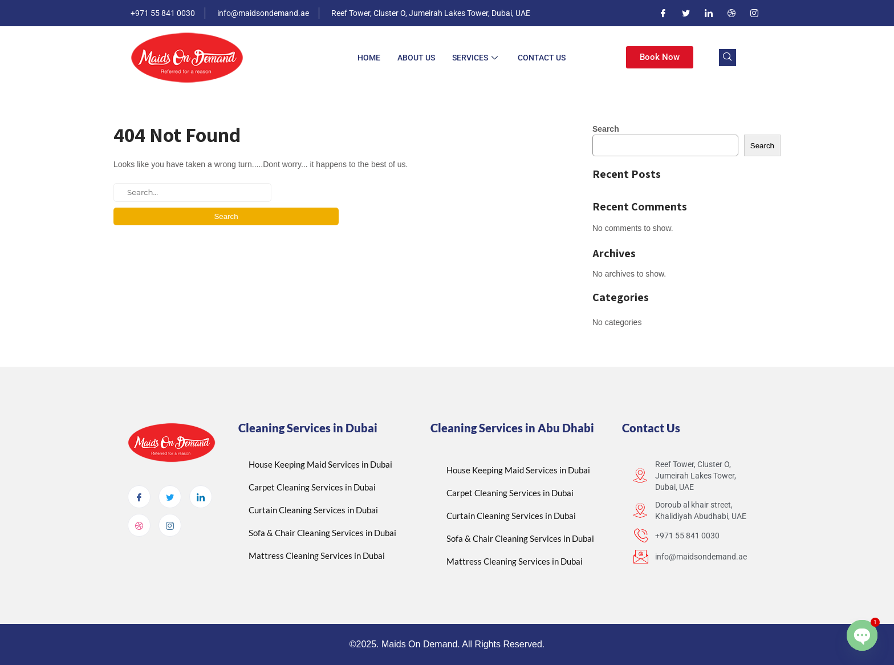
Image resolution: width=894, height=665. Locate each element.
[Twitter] (685, 13)
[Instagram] (754, 13)
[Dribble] (731, 13)
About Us (416, 57)
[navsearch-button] (727, 57)
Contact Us (542, 57)
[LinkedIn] (708, 13)
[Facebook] (663, 13)
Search (605, 128)
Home (368, 57)
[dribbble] (139, 525)
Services (476, 57)
